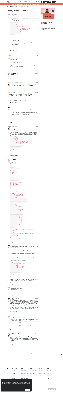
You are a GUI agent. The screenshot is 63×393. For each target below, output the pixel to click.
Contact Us (48, 378)
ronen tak (11, 14)
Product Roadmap (25, 1)
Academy (33, 1)
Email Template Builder (41, 373)
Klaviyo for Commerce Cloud (25, 375)
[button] (44, 2)
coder (11, 92)
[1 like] (13, 50)
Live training (13, 378)
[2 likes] (13, 122)
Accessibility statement (34, 355)
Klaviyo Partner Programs (33, 370)
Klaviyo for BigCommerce (24, 373)
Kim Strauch (12, 126)
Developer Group (11, 6)
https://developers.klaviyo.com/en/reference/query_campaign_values (22, 129)
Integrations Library (32, 373)
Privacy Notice (4, 386)
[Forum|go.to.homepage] (9, 2)
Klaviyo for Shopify (23, 370)
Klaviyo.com (13, 370)
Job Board (30, 1)
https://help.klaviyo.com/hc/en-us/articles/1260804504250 (25, 85)
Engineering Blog (49, 375)
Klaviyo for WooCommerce (24, 378)
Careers (48, 373)
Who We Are (49, 370)
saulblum (11, 58)
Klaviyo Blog (13, 373)
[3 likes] (14, 155)
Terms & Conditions (28, 355)
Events (21, 1)
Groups (18, 1)
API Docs (39, 375)
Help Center (37, 1)
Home (7, 6)
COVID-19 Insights (40, 370)
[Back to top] (61, 354)
